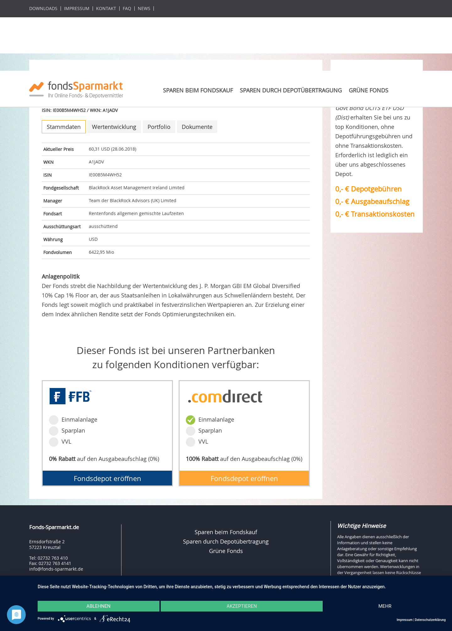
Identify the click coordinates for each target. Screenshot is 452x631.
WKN (48, 162)
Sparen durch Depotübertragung (291, 90)
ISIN (47, 175)
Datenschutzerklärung (430, 620)
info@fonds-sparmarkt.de (56, 569)
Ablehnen (98, 606)
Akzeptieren (242, 606)
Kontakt (106, 8)
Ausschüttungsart (62, 227)
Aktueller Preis (58, 149)
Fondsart (52, 214)
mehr (384, 606)
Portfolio (159, 126)
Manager (52, 201)
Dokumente (197, 126)
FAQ (127, 8)
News (144, 8)
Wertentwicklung (114, 126)
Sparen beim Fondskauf (198, 90)
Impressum (76, 8)
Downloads (43, 8)
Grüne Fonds (368, 90)
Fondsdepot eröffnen (107, 478)
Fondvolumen (57, 252)
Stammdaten (64, 126)
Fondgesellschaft (61, 188)
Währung (53, 239)
